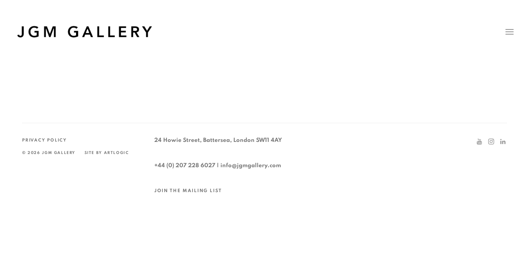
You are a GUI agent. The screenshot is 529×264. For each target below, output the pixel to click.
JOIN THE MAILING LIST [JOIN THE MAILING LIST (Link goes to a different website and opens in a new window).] (188, 190)
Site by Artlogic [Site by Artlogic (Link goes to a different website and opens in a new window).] (106, 153)
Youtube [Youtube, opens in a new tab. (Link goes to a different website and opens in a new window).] (479, 142)
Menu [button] (508, 32)
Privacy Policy (44, 140)
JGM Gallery (84, 32)
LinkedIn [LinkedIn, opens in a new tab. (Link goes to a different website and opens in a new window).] (503, 142)
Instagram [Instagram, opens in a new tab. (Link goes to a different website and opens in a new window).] (491, 142)
